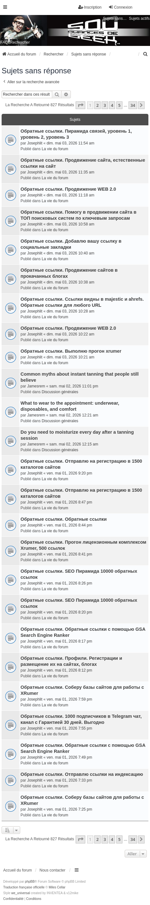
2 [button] (97, 105)
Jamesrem (36, 386)
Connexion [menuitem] (120, 7)
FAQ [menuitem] (4, 42)
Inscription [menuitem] (90, 7)
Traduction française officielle (24, 887)
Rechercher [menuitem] (20, 42)
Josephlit (34, 143)
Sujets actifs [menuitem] (139, 18)
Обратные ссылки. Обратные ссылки (64, 519)
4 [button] (112, 105)
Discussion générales (60, 392)
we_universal (20, 893)
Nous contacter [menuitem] (52, 870)
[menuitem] (145, 54)
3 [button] (105, 105)
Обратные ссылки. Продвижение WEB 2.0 (68, 189)
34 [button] (132, 105)
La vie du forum (55, 149)
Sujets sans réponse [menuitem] (115, 18)
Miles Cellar (57, 887)
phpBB (30, 881)
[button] (80, 105)
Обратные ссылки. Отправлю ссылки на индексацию (82, 774)
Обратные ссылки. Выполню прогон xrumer (71, 351)
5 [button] (119, 105)
